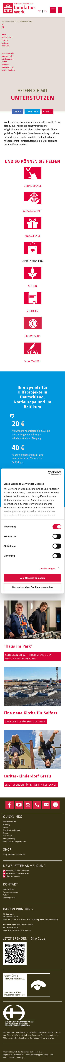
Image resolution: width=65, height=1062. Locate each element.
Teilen (17, 111)
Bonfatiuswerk (8, 21)
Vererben (5, 64)
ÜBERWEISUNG (32, 336)
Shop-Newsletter (13, 876)
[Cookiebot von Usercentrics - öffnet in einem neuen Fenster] (47, 473)
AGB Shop (44, 1054)
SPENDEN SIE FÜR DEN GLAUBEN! (25, 721)
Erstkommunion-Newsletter (17, 873)
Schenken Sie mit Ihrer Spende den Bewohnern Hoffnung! (28, 656)
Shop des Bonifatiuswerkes (14, 854)
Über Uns (5, 46)
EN (45, 11)
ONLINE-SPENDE (32, 185)
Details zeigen (47, 568)
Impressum (7, 1054)
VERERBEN (32, 310)
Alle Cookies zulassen (32, 578)
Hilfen (4, 34)
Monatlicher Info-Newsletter (17, 870)
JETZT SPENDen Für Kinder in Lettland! (30, 784)
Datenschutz (18, 1054)
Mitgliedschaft (7, 59)
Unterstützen (26, 21)
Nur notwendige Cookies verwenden (32, 587)
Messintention (7, 67)
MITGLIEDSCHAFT (32, 210)
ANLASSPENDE (32, 235)
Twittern (32, 111)
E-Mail (47, 111)
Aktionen (5, 43)
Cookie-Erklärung (32, 1054)
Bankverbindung (8, 70)
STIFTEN (32, 285)
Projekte (5, 40)
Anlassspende (7, 56)
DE (39, 11)
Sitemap (20, 1057)
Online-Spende (8, 53)
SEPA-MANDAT (32, 361)
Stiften (4, 62)
